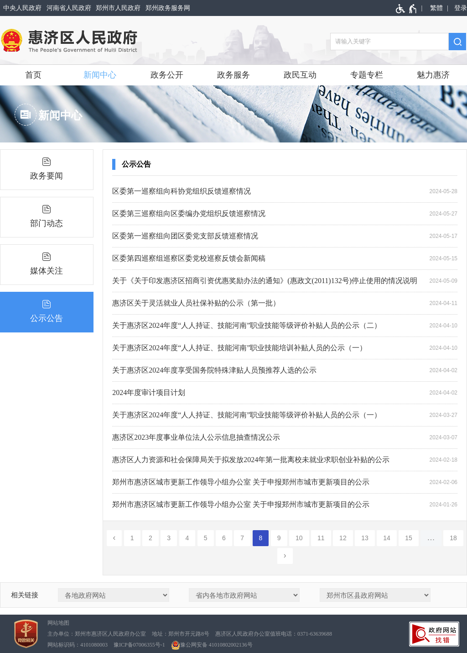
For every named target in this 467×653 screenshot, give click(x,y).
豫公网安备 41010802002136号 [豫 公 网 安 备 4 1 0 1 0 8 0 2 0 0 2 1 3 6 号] (212, 645)
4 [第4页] (187, 538)
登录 (460, 8)
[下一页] (285, 556)
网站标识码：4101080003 (77, 645)
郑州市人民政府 (118, 8)
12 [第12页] (343, 538)
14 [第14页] (386, 538)
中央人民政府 (22, 8)
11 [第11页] (321, 538)
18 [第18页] (453, 538)
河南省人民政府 (69, 8)
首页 (33, 74)
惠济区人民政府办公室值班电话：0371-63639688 (273, 634)
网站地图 (58, 623)
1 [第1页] (132, 538)
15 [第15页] (408, 538)
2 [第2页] (150, 538)
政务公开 (166, 74)
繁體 (436, 8)
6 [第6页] (224, 538)
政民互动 (300, 74)
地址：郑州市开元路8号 (180, 634)
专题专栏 (366, 74)
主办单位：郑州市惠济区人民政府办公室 (96, 634)
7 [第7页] (242, 538)
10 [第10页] (299, 538)
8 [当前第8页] (261, 538)
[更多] (430, 538)
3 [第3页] (169, 538)
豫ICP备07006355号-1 (139, 645)
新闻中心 (99, 74)
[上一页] (114, 538)
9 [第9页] (279, 538)
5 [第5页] (206, 538)
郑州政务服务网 (167, 8)
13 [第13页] (364, 538)
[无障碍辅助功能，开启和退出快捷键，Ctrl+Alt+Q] (406, 8)
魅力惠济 (433, 74)
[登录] (459, 8)
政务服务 (233, 74)
